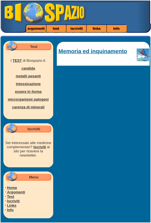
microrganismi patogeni (28, 99)
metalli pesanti (28, 76)
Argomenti (16, 192)
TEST (17, 60)
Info (10, 210)
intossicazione (28, 84)
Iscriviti (39, 147)
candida (28, 68)
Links (11, 205)
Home (12, 188)
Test (10, 196)
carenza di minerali (28, 107)
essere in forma (28, 91)
